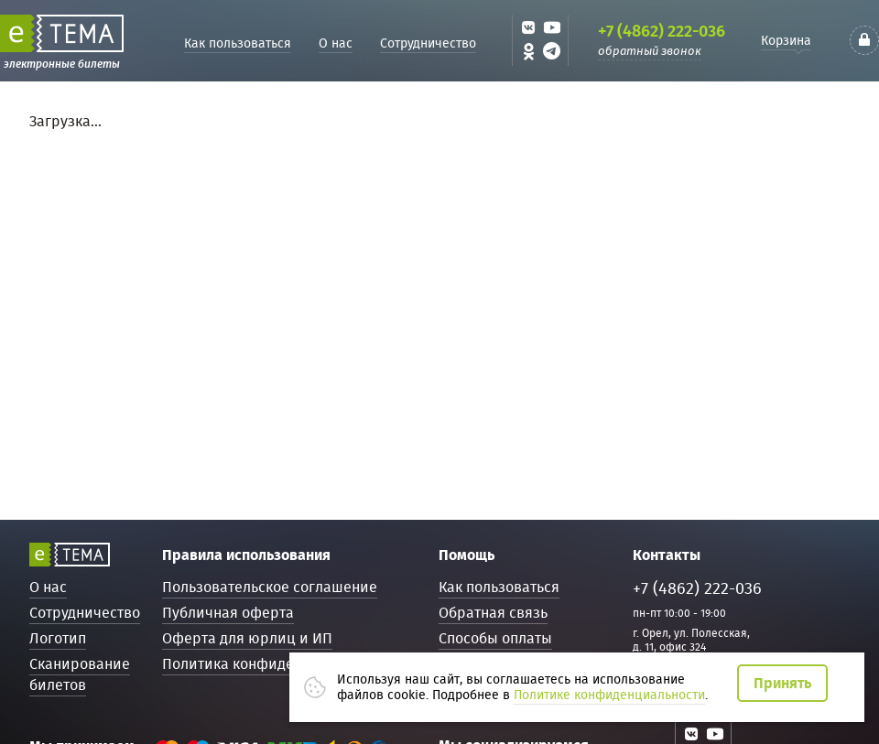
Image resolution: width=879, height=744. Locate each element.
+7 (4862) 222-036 (661, 31)
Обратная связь (493, 612)
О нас (336, 43)
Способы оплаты (495, 638)
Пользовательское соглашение (269, 587)
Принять (782, 683)
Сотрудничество (428, 43)
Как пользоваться (237, 43)
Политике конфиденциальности (609, 694)
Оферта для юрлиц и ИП (247, 638)
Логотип (57, 638)
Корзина (786, 40)
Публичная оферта (228, 612)
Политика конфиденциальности (273, 663)
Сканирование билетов (79, 674)
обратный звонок (649, 50)
